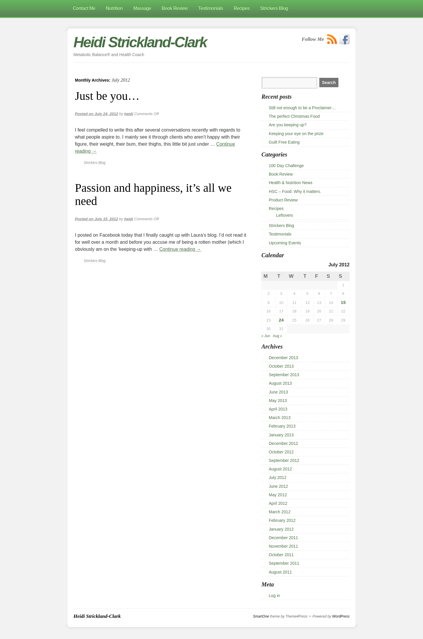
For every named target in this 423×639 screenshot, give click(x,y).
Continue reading (180, 249)
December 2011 (283, 537)
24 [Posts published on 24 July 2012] (281, 319)
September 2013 (284, 374)
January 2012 (281, 529)
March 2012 (280, 511)
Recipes (276, 208)
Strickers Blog (94, 163)
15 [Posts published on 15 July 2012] (343, 302)
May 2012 (278, 494)
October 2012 (281, 452)
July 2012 (277, 477)
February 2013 (282, 426)
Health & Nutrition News (291, 182)
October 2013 (281, 366)
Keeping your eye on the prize (296, 133)
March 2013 (280, 417)
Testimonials (280, 234)
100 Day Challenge (286, 165)
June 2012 (278, 486)
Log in (274, 595)
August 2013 (280, 383)
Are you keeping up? (287, 124)
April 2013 (278, 409)
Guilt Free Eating (284, 142)
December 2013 (283, 357)
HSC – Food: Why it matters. (295, 191)
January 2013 (281, 435)
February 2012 (282, 520)
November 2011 (283, 546)
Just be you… (107, 95)
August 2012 (280, 469)
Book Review (281, 174)
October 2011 (281, 554)
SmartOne (261, 616)
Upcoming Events (285, 243)
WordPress (341, 616)
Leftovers (284, 215)
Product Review (283, 200)
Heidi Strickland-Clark (140, 42)
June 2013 (278, 392)
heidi (128, 114)
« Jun (265, 336)
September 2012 (284, 460)
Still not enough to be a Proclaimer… (302, 107)
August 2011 (280, 572)
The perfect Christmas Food (294, 116)
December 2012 (283, 443)
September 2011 (284, 563)
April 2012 (278, 503)
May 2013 (278, 400)
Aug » (277, 336)
